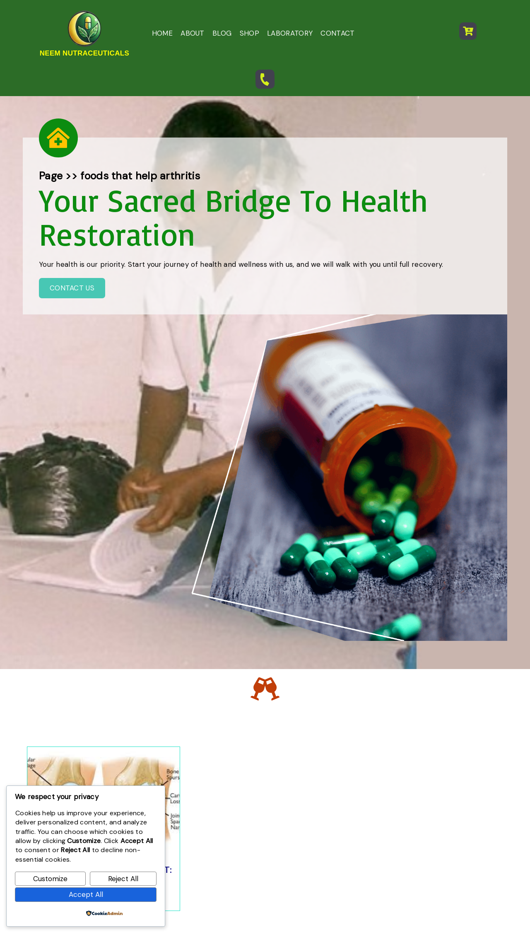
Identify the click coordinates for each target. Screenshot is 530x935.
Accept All (86, 894)
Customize (50, 878)
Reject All (123, 878)
